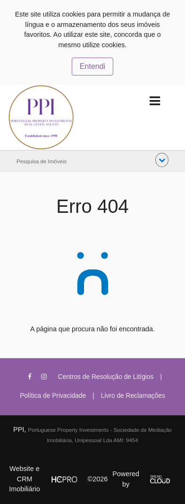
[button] (161, 160)
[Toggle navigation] (154, 101)
